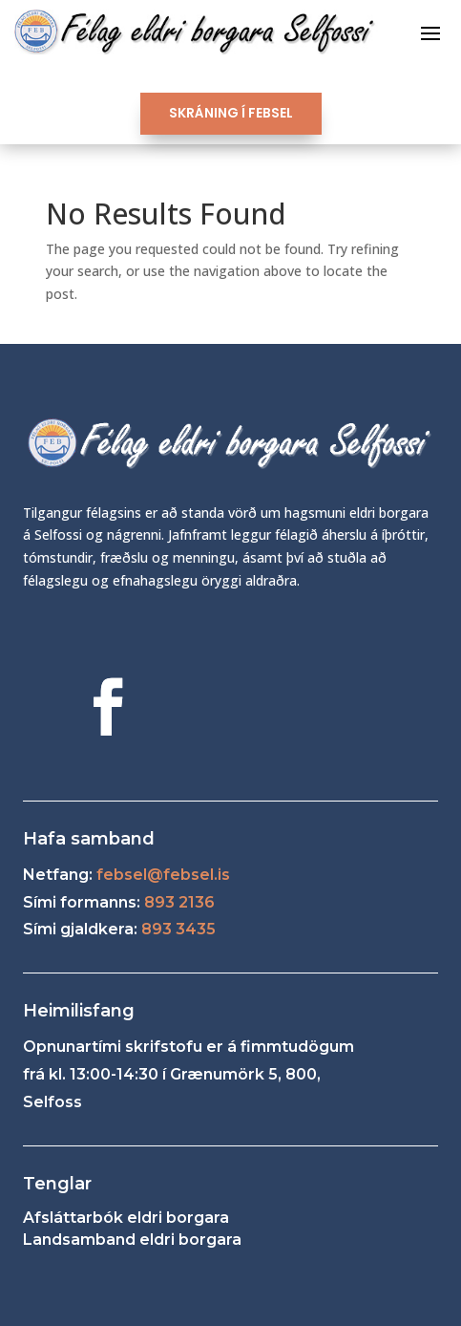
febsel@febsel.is (163, 875)
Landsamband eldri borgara (132, 1239)
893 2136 (179, 902)
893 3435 (178, 929)
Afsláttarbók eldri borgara (126, 1217)
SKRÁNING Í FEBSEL (231, 112)
